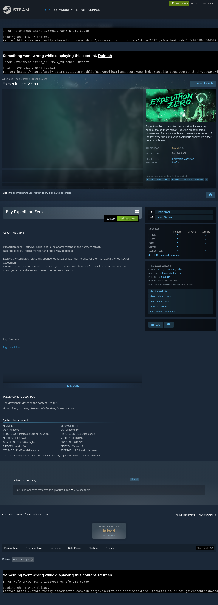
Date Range (74, 557)
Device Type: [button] (193, 569)
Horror (159, 184)
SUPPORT (95, 10)
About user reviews (185, 519)
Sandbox (199, 184)
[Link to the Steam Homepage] (19, 12)
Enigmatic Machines (183, 163)
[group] (109, 569)
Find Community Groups (162, 316)
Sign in (6, 197)
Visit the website (160, 295)
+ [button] (206, 184)
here (73, 494)
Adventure (187, 184)
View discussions (159, 311)
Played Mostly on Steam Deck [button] (114, 569)
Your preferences (207, 519)
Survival (175, 184)
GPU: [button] (177, 569)
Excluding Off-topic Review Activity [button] (58, 569)
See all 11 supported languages (164, 259)
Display (110, 557)
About (80, 10)
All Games (7, 83)
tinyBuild (176, 166)
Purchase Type (34, 557)
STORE (47, 10)
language (206, 3)
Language (55, 557)
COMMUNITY (63, 10)
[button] (127, 223)
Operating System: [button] (146, 569)
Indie (167, 184)
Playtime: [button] (87, 569)
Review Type (11, 557)
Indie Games (21, 83)
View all (134, 484)
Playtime (93, 557)
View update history (160, 300)
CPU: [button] (165, 569)
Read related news (159, 305)
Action (150, 184)
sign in (194, 3)
